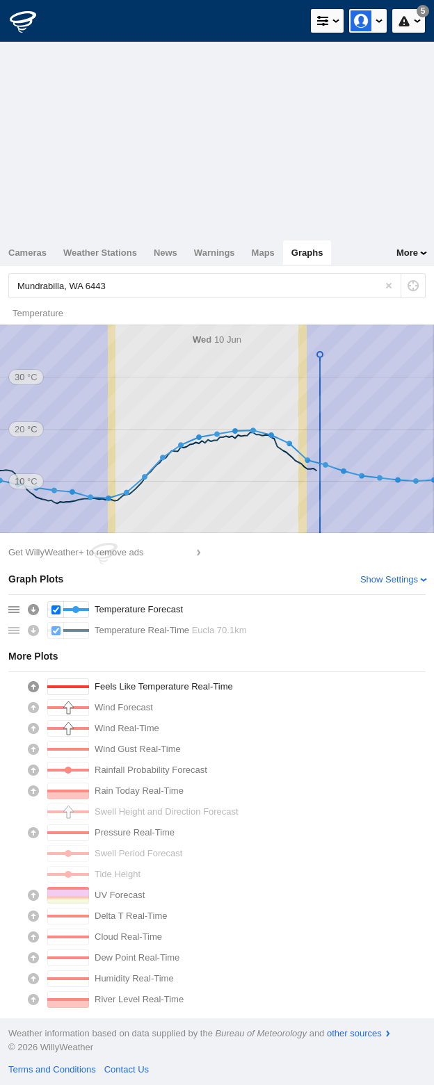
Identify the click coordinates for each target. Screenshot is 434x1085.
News (165, 252)
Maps (263, 252)
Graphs (307, 252)
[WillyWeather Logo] (31, 20)
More (407, 252)
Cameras (27, 252)
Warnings (214, 252)
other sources (354, 1033)
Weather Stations (100, 252)
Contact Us (126, 1069)
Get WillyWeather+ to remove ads (75, 552)
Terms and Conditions (52, 1069)
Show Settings (389, 579)
